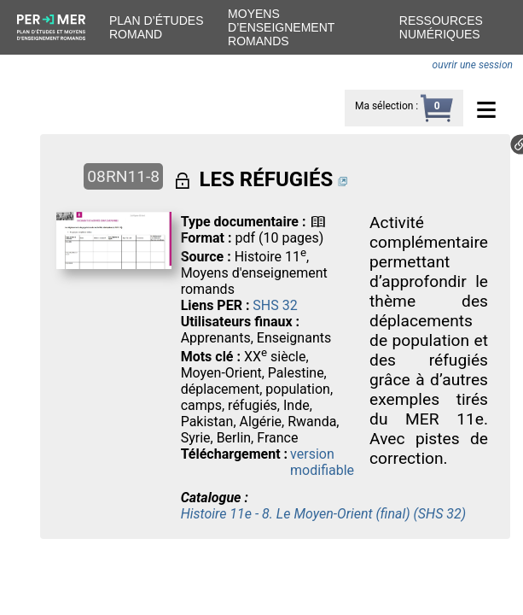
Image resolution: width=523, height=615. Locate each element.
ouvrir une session (473, 65)
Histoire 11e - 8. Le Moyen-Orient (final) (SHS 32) (324, 514)
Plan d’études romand (156, 27)
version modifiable (322, 462)
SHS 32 (275, 305)
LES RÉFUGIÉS (267, 179)
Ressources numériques (441, 27)
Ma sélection (384, 106)
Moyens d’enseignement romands (281, 27)
